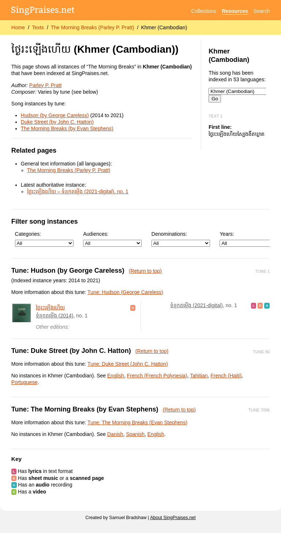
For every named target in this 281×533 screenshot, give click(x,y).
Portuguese (24, 382)
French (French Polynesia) (157, 376)
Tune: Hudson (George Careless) (125, 292)
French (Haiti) (225, 376)
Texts (38, 27)
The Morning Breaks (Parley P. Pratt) (92, 27)
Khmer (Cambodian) (164, 27)
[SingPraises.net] (43, 11)
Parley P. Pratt (45, 85)
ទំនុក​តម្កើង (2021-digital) (196, 305)
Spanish (135, 434)
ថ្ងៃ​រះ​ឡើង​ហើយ (50, 307)
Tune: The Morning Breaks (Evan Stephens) (137, 422)
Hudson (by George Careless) (55, 115)
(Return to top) (145, 271)
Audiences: (112, 239)
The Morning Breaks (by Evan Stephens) (67, 128)
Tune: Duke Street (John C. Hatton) (127, 364)
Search (262, 11)
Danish (115, 434)
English (115, 376)
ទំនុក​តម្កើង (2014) (54, 315)
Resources (235, 11)
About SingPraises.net (173, 517)
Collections (203, 11)
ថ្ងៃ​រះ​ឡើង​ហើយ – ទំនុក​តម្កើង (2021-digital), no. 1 (77, 191)
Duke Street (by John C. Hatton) (57, 122)
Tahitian (198, 376)
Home (18, 27)
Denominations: (180, 239)
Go (214, 98)
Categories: (44, 239)
